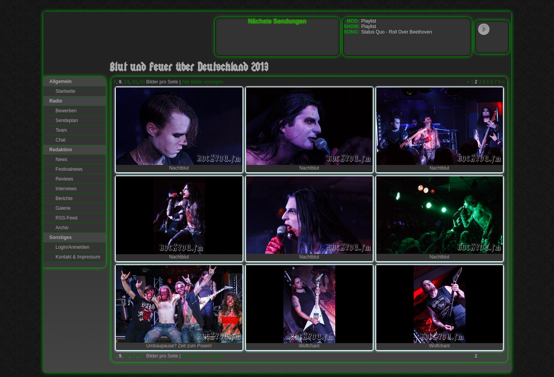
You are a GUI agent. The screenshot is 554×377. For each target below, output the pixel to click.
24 (126, 82)
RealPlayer (500, 44)
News (61, 159)
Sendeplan (67, 120)
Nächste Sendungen (277, 21)
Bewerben (66, 110)
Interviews (66, 188)
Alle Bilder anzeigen (202, 82)
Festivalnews (69, 169)
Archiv (62, 227)
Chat (60, 140)
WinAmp (500, 29)
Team (61, 130)
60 (142, 82)
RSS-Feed (67, 218)
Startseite (66, 91)
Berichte (64, 198)
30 (134, 82)
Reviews (64, 179)
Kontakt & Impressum (78, 257)
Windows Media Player (484, 44)
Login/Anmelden (73, 247)
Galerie (63, 208)
